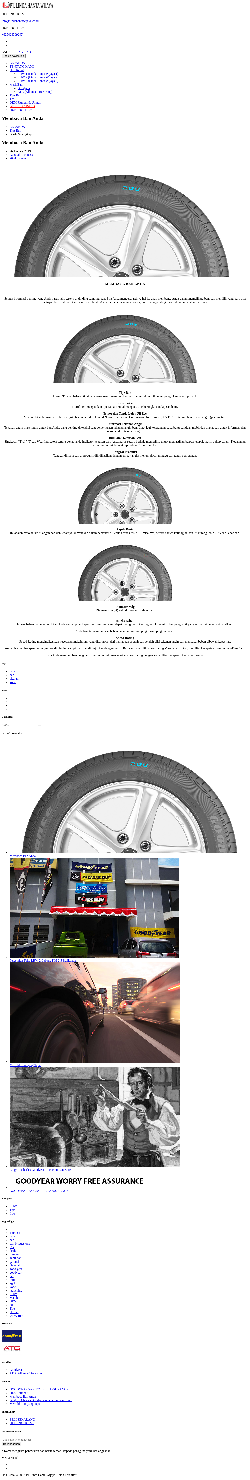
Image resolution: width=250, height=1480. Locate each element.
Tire (12, 1308)
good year (16, 1269)
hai (12, 1276)
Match (14, 1297)
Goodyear (24, 88)
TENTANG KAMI (22, 66)
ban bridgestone (20, 1243)
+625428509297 (12, 34)
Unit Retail (17, 70)
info (12, 1279)
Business (27, 154)
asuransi (15, 1232)
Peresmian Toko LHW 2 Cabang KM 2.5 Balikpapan (43, 960)
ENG (19, 52)
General (15, 154)
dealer (13, 1250)
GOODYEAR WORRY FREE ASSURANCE (39, 1190)
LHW (13, 1206)
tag (12, 1305)
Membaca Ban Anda (23, 856)
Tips (12, 1210)
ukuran (14, 678)
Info (12, 1213)
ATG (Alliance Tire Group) (35, 91)
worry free (16, 1315)
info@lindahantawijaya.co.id (20, 21)
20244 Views (18, 158)
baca (12, 671)
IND (28, 52)
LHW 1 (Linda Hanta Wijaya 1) (38, 73)
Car (12, 1247)
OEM (13, 1301)
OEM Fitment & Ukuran (25, 102)
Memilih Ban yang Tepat (25, 1065)
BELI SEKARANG (22, 106)
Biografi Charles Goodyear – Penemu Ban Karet (41, 1169)
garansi (14, 1261)
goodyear (16, 1272)
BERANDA (17, 63)
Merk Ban (16, 84)
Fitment (15, 1254)
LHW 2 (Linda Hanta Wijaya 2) (38, 77)
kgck (13, 1283)
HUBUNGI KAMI (22, 109)
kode (13, 682)
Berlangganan (11, 1443)
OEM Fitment (18, 1393)
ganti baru (16, 1258)
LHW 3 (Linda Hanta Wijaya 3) (38, 81)
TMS (13, 99)
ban (12, 675)
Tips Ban (15, 95)
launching (16, 1290)
